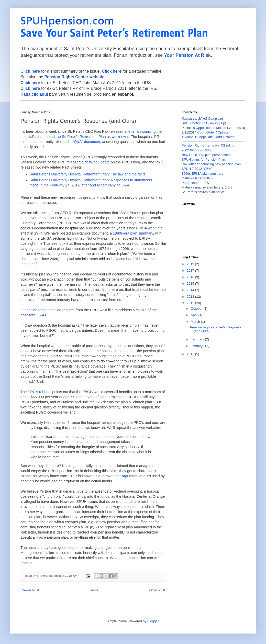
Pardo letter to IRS (195, 183)
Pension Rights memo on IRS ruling (208, 145)
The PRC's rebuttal (35, 392)
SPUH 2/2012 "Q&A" (197, 169)
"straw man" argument (119, 476)
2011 (191, 354)
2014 (191, 290)
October (197, 308)
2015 (191, 283)
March (196, 322)
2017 (191, 270)
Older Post (157, 590)
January (197, 346)
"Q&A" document (86, 142)
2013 (191, 296)
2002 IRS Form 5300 (197, 150)
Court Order (206, 132)
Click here (30, 71)
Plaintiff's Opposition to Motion (204, 128)
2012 (191, 303)
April (194, 315)
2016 (191, 277)
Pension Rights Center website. (74, 77)
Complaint (202, 118)
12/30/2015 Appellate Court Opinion (208, 137)
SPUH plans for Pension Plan (203, 159)
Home (94, 590)
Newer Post (30, 590)
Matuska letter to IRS (197, 178)
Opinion (223, 132)
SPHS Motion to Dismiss (200, 123)
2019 (191, 264)
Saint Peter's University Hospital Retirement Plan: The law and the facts (88, 174)
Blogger (153, 621)
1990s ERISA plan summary (202, 173)
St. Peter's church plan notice (203, 192)
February (198, 339)
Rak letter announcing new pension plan (211, 164)
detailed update (97, 162)
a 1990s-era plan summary (131, 233)
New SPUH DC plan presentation (206, 155)
